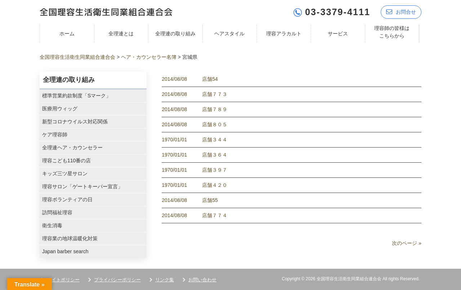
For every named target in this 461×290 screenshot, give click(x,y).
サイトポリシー (63, 279)
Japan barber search (65, 251)
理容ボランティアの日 (67, 199)
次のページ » (406, 243)
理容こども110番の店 (66, 160)
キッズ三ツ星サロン (65, 173)
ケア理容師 (54, 134)
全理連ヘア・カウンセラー (72, 147)
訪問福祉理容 (57, 212)
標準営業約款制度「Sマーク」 (76, 95)
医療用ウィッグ (59, 108)
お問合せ (401, 12)
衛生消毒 (52, 225)
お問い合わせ (202, 279)
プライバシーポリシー (117, 279)
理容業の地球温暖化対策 (70, 238)
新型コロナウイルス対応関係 (75, 121)
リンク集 (164, 279)
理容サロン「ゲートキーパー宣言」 (82, 186)
